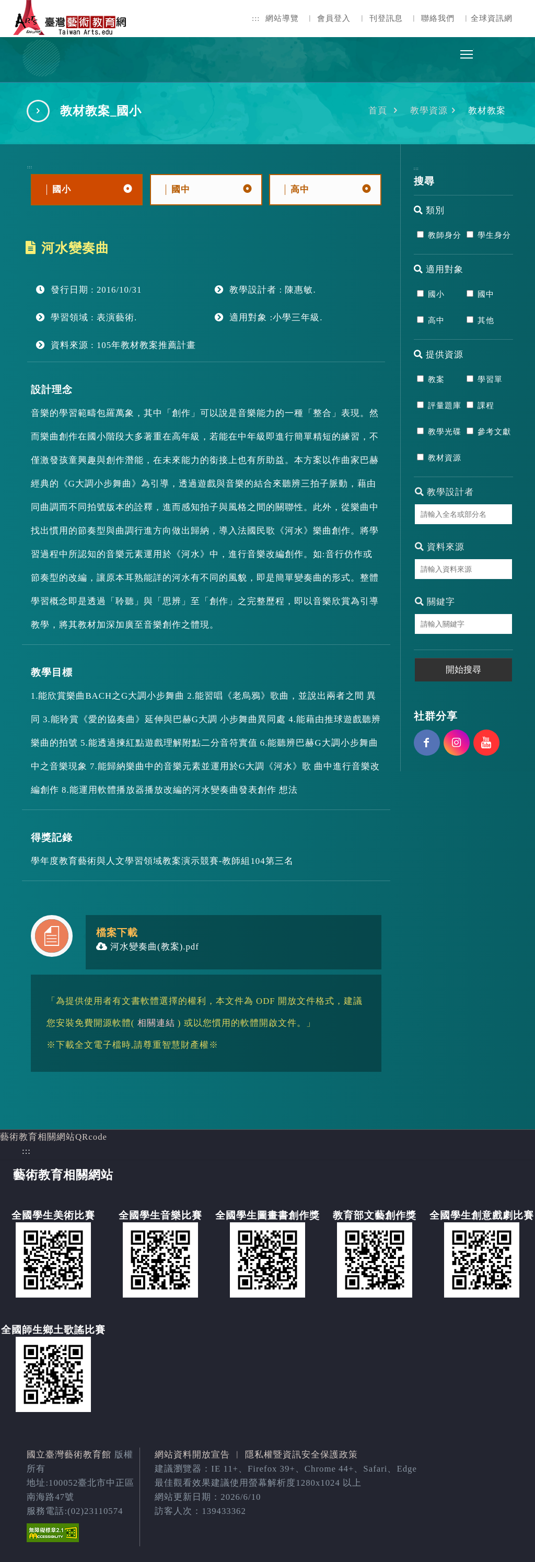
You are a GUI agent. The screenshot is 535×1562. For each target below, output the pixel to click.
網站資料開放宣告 (192, 1455)
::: (256, 18)
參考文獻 (494, 431)
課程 (486, 405)
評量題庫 (444, 405)
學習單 (490, 379)
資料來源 (439, 547)
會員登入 (334, 18)
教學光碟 (444, 431)
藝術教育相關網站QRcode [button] (53, 1137)
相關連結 (156, 1023)
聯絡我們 (438, 18)
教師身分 (444, 235)
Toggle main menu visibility (467, 51)
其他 (486, 320)
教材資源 (444, 458)
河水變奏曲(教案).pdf (147, 947)
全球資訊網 (492, 18)
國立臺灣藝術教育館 (69, 1455)
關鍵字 (435, 602)
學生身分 (494, 235)
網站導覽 (282, 18)
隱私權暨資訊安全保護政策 (301, 1455)
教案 (436, 379)
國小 (436, 294)
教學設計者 (444, 492)
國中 (486, 294)
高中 (436, 320)
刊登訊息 (386, 18)
